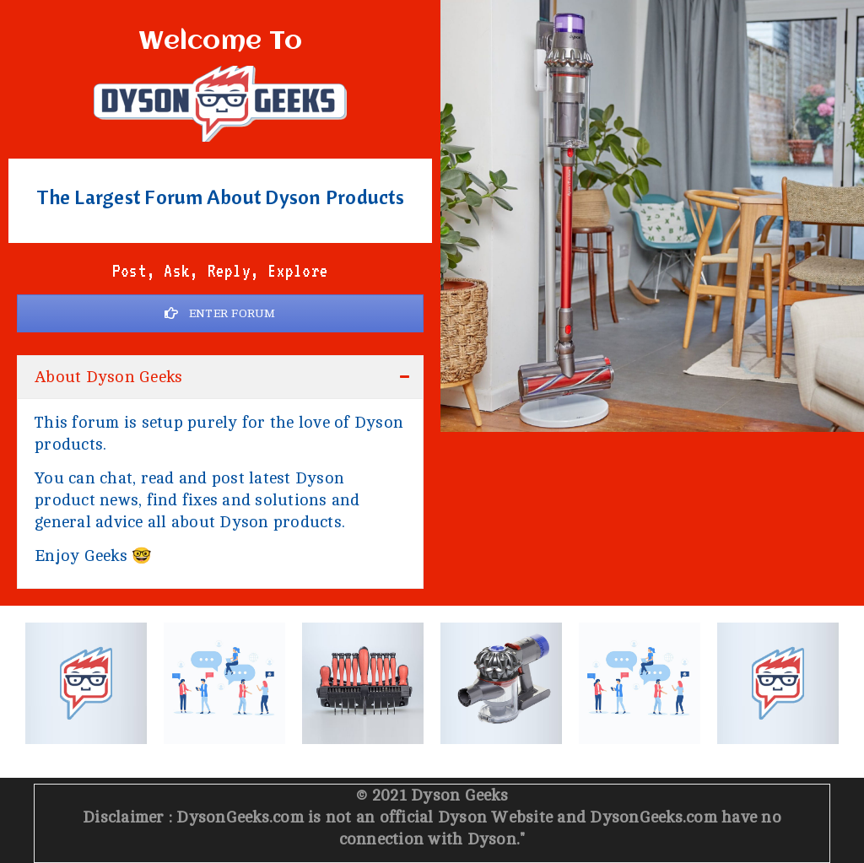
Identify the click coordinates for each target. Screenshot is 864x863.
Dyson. (494, 839)
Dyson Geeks (459, 795)
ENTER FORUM (220, 313)
